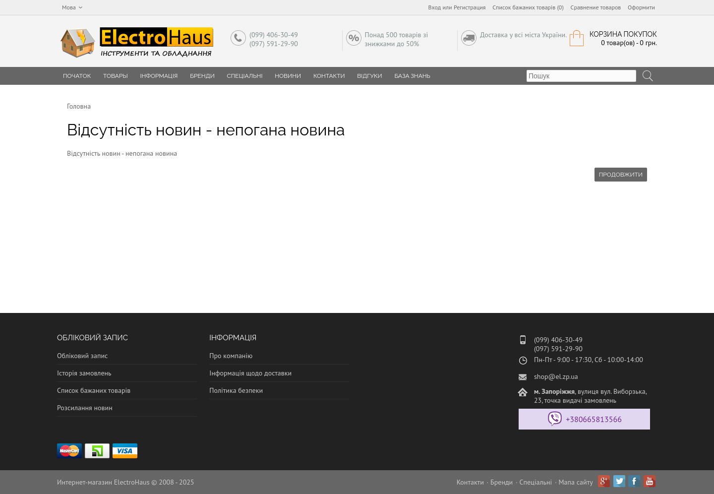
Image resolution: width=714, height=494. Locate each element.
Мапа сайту (576, 482)
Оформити (641, 7)
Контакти (329, 75)
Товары (115, 75)
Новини (288, 75)
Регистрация (470, 7)
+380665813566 (594, 419)
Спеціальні (245, 75)
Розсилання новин (85, 407)
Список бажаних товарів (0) (528, 7)
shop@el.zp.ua (556, 376)
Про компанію (230, 355)
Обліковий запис (82, 355)
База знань (412, 75)
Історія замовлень (84, 373)
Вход (434, 7)
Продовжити (621, 174)
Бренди (202, 75)
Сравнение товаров (596, 7)
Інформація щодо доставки (250, 373)
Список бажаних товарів (93, 390)
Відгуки (369, 75)
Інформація (159, 75)
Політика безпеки (236, 390)
